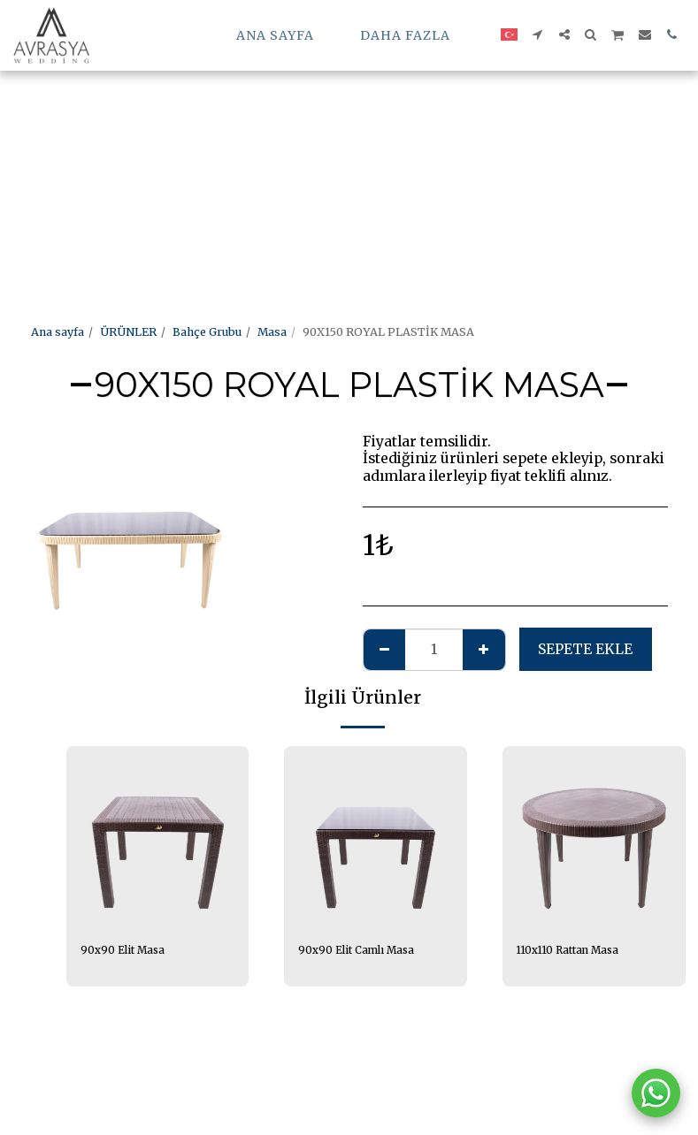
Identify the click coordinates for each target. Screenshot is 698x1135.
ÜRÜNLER (128, 332)
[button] (537, 34)
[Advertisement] (332, 124)
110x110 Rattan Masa (574, 950)
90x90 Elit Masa (127, 950)
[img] (594, 837)
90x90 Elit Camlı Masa (362, 950)
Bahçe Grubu (207, 332)
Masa (272, 332)
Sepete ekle (585, 649)
